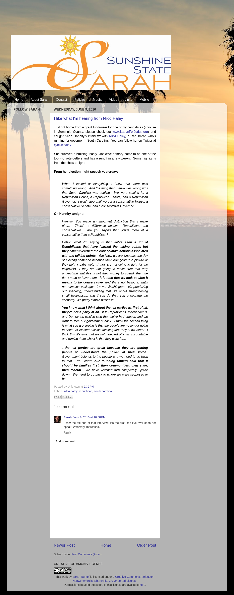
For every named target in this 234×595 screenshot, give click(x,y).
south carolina (103, 391)
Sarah (68, 417)
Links (128, 99)
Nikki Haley (117, 136)
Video (113, 99)
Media (97, 99)
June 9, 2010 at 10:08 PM (89, 417)
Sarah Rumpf (81, 576)
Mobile (144, 99)
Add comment (65, 441)
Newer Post (64, 545)
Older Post (146, 545)
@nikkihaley (62, 145)
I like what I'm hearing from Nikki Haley (88, 118)
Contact (61, 99)
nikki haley (70, 391)
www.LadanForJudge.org (130, 131)
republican (85, 391)
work (65, 576)
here (142, 584)
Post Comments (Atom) (86, 554)
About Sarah (40, 99)
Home (19, 99)
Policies (79, 99)
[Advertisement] (84, 19)
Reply (67, 432)
